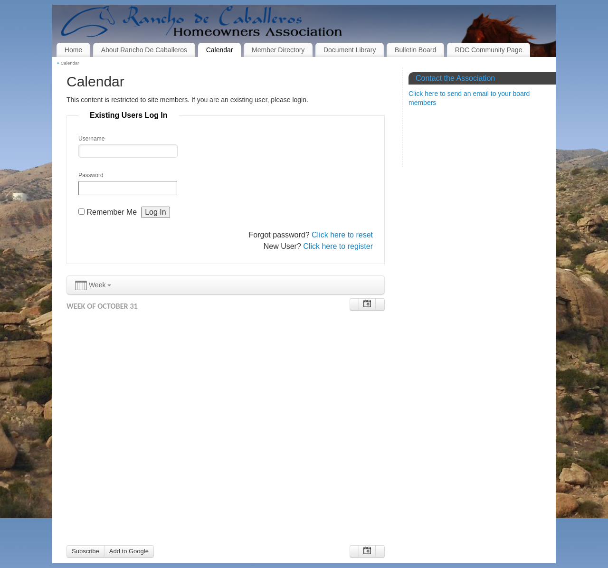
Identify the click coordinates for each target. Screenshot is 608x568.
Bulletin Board (415, 50)
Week (93, 286)
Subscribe (85, 551)
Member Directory (278, 50)
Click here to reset (342, 235)
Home (73, 50)
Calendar (219, 50)
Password (91, 175)
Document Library (349, 50)
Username (91, 138)
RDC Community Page (488, 50)
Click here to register (338, 246)
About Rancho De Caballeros (144, 50)
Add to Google (129, 551)
